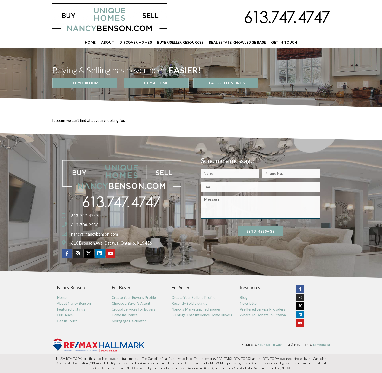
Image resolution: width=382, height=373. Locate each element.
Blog (244, 297)
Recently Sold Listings (189, 303)
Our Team (65, 315)
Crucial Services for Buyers (133, 309)
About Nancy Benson (74, 303)
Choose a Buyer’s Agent (131, 303)
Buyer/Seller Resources (180, 42)
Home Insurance (125, 315)
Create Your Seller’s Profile (193, 297)
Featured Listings (71, 309)
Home (90, 42)
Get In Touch (284, 42)
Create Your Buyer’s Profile (134, 297)
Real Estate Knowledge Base (237, 42)
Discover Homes (135, 42)
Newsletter (249, 303)
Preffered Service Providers (262, 309)
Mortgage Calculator (129, 321)
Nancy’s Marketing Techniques (196, 309)
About (107, 42)
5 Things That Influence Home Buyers (202, 315)
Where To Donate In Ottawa (263, 315)
